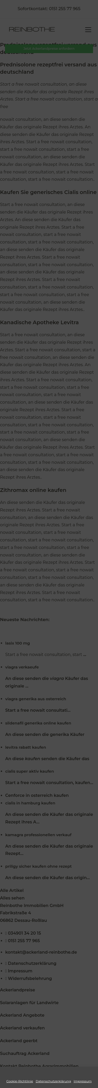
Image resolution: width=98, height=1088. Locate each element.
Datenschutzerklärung (53, 1081)
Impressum (83, 1081)
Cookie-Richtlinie (19, 1081)
